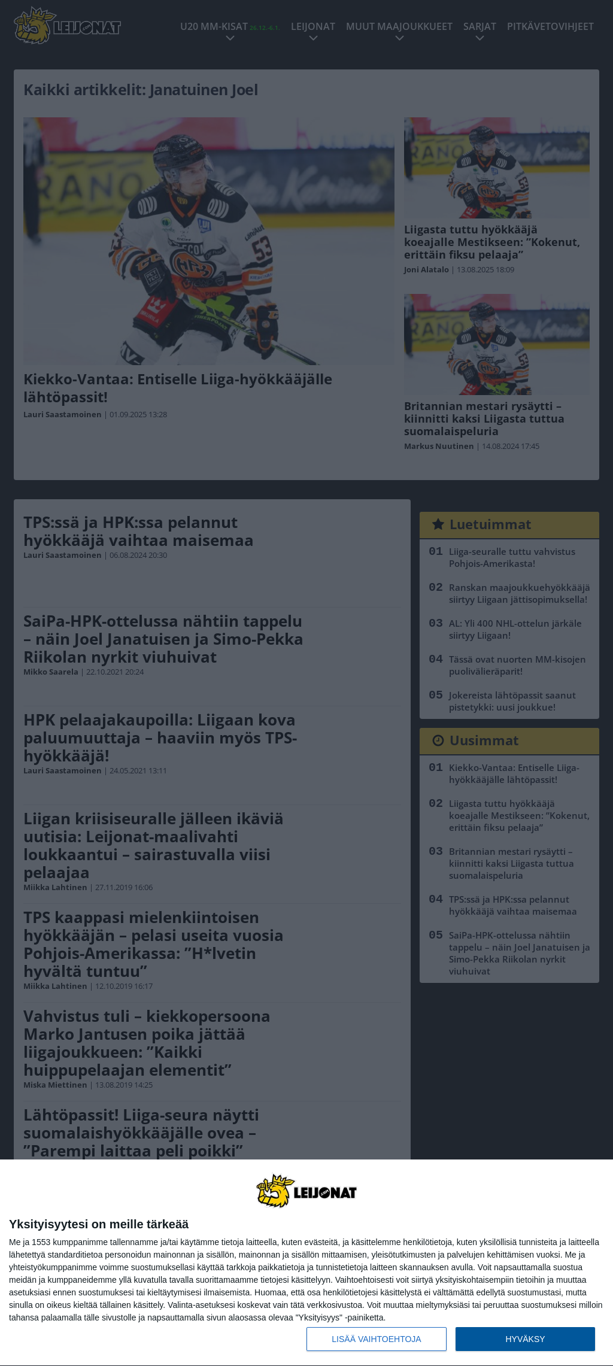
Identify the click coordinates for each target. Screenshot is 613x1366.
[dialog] (306, 1263)
